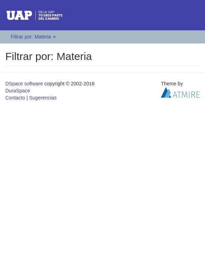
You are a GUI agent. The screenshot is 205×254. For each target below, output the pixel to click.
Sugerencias (43, 98)
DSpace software (24, 83)
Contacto (15, 98)
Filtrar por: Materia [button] (33, 37)
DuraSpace (17, 90)
